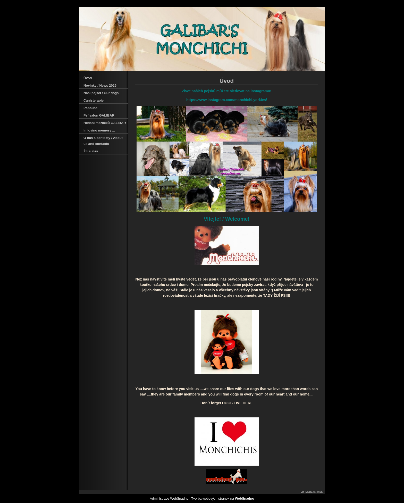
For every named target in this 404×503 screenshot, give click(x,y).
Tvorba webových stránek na (222, 498)
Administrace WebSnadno (169, 498)
